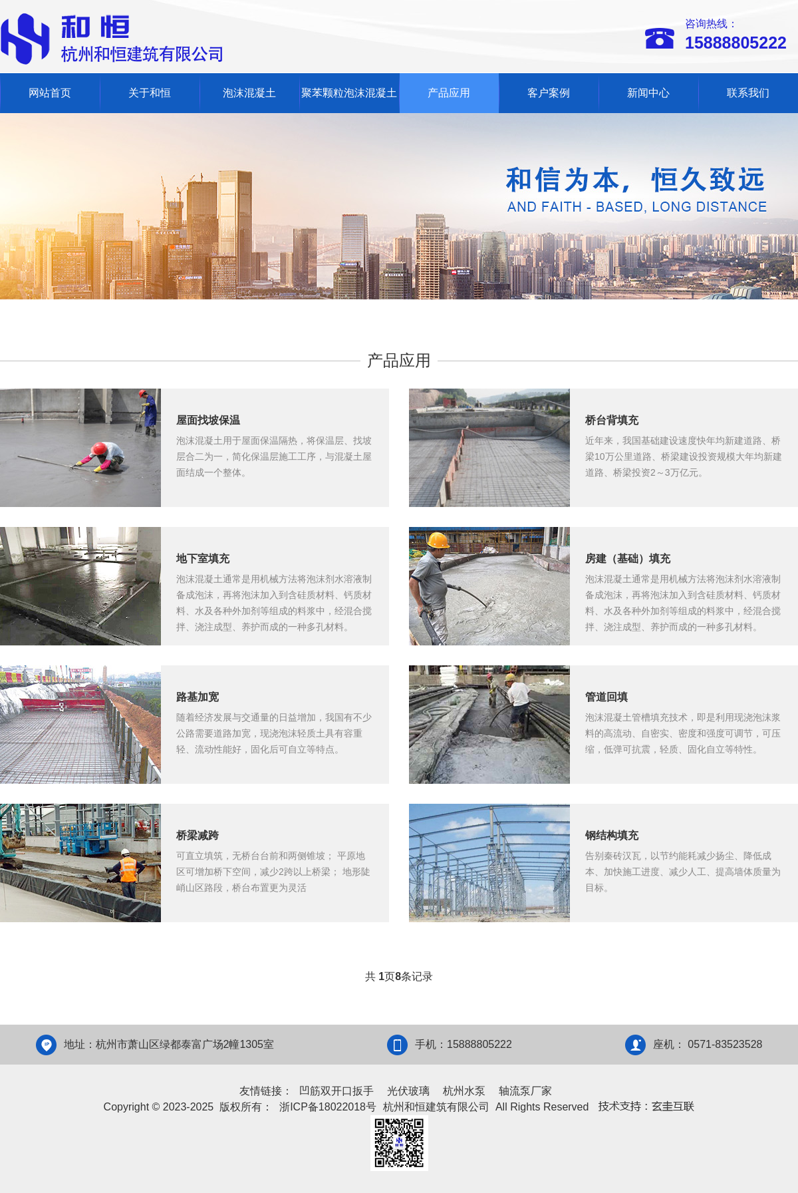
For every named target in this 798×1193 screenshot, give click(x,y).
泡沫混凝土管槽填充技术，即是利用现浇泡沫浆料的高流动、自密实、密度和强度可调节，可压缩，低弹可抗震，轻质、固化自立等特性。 (683, 733)
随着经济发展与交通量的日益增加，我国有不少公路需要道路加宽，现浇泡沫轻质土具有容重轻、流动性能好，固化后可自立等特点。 (274, 733)
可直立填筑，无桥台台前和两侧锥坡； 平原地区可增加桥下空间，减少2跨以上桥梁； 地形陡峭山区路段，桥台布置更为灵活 (273, 871)
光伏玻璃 (408, 1091)
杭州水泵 (464, 1091)
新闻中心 (648, 92)
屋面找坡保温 (208, 420)
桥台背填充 (611, 420)
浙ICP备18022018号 (327, 1106)
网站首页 (50, 92)
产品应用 (449, 92)
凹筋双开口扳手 (336, 1091)
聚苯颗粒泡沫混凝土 (349, 92)
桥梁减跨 (197, 835)
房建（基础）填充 (627, 558)
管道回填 (606, 697)
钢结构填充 (611, 835)
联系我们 (748, 92)
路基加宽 (197, 697)
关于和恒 (149, 92)
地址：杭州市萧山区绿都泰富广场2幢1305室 (169, 1044)
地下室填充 (202, 558)
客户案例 (548, 92)
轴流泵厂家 (525, 1091)
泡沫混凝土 (249, 92)
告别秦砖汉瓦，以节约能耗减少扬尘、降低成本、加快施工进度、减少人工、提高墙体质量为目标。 (683, 871)
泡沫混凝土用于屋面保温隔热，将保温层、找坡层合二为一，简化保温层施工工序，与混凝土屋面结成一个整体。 (274, 456)
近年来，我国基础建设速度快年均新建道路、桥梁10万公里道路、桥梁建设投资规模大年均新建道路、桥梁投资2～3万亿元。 (683, 456)
